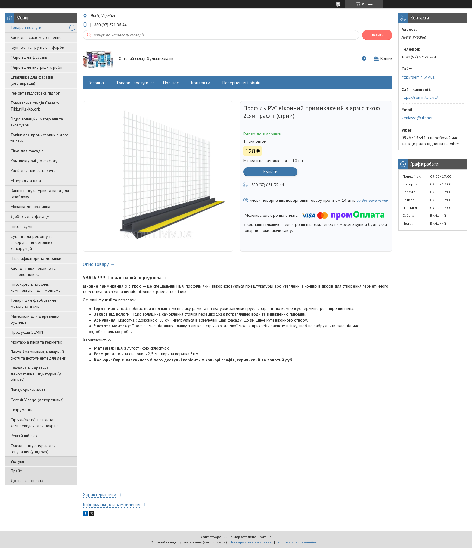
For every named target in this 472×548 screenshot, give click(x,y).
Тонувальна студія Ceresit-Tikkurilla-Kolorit (35, 106)
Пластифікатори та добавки (36, 258)
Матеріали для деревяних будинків (35, 319)
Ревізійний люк (24, 435)
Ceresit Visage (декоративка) (37, 400)
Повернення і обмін (241, 82)
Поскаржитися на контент (251, 542)
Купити (270, 171)
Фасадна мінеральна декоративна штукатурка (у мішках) (36, 374)
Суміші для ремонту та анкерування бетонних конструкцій (32, 242)
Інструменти (22, 410)
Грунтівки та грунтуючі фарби (37, 47)
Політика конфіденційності (298, 542)
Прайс (16, 471)
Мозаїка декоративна (30, 206)
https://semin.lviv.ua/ (420, 97)
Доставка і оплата (27, 480)
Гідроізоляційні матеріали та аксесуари (37, 122)
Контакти (200, 82)
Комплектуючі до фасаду (34, 160)
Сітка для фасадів (27, 151)
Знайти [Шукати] (377, 35)
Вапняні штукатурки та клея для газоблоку (40, 193)
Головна (96, 82)
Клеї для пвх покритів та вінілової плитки (33, 271)
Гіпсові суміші (23, 226)
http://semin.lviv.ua (418, 77)
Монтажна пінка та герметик (36, 342)
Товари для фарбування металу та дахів (33, 303)
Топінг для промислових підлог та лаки (39, 138)
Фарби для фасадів (29, 57)
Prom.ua (265, 536)
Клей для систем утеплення (36, 37)
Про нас (171, 82)
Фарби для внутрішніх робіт (37, 67)
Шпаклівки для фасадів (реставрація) (32, 80)
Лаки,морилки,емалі (29, 390)
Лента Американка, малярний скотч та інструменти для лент (38, 355)
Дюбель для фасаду (30, 216)
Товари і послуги (26, 27)
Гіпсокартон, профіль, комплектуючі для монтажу (36, 287)
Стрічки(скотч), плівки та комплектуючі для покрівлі (35, 422)
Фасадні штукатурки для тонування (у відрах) (33, 448)
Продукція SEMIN (27, 332)
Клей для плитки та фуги (33, 170)
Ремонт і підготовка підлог (35, 93)
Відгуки (17, 461)
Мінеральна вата (26, 180)
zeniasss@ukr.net (417, 117)
